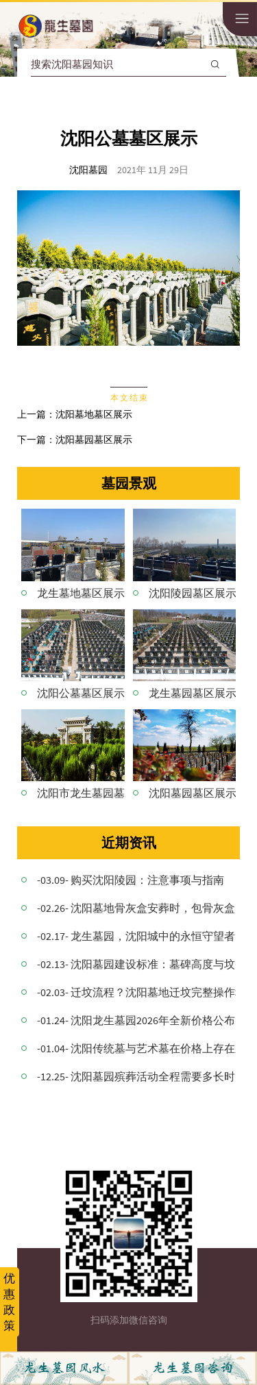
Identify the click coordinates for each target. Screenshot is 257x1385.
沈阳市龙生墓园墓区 (81, 793)
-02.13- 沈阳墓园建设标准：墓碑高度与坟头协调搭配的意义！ (136, 964)
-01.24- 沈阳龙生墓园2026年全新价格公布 (136, 1020)
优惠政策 (9, 1302)
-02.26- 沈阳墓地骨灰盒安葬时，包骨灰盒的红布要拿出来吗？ (136, 908)
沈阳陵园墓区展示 (192, 593)
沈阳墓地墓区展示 (94, 414)
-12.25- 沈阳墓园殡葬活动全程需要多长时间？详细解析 (136, 1076)
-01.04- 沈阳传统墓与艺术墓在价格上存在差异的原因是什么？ (136, 1048)
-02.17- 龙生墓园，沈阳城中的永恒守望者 (136, 936)
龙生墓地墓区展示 (81, 593)
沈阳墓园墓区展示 (94, 439)
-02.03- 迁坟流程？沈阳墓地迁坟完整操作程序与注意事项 (136, 992)
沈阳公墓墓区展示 (81, 693)
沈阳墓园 (88, 170)
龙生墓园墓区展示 (192, 693)
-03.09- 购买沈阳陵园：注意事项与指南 (130, 880)
